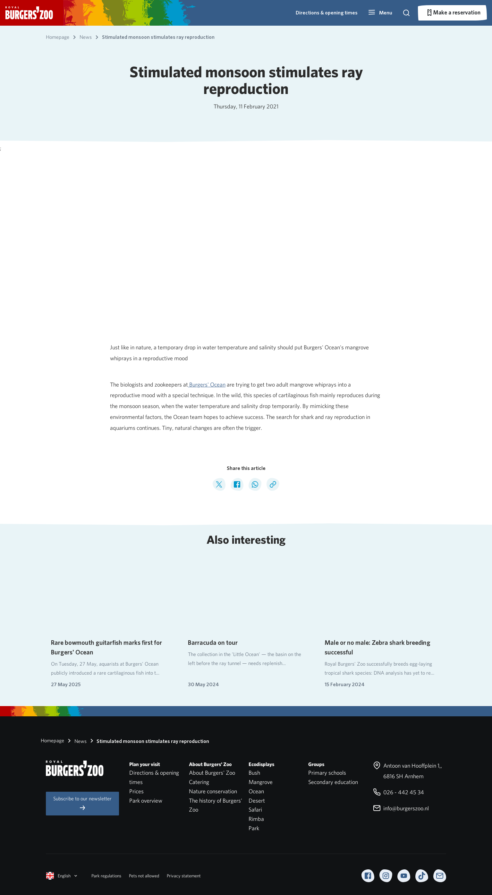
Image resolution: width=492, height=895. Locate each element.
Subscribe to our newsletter (82, 803)
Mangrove (261, 782)
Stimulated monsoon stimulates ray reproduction (148, 741)
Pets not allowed (144, 876)
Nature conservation (213, 791)
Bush (254, 772)
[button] (380, 12)
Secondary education (333, 782)
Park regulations (106, 876)
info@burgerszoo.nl (401, 808)
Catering (199, 782)
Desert (257, 800)
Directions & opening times (327, 12)
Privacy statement (184, 876)
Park (254, 828)
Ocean (256, 791)
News (76, 741)
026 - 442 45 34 (398, 792)
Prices (136, 791)
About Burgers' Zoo (212, 772)
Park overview (145, 800)
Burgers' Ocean (206, 384)
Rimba (256, 819)
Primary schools (327, 772)
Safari (255, 809)
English (62, 876)
